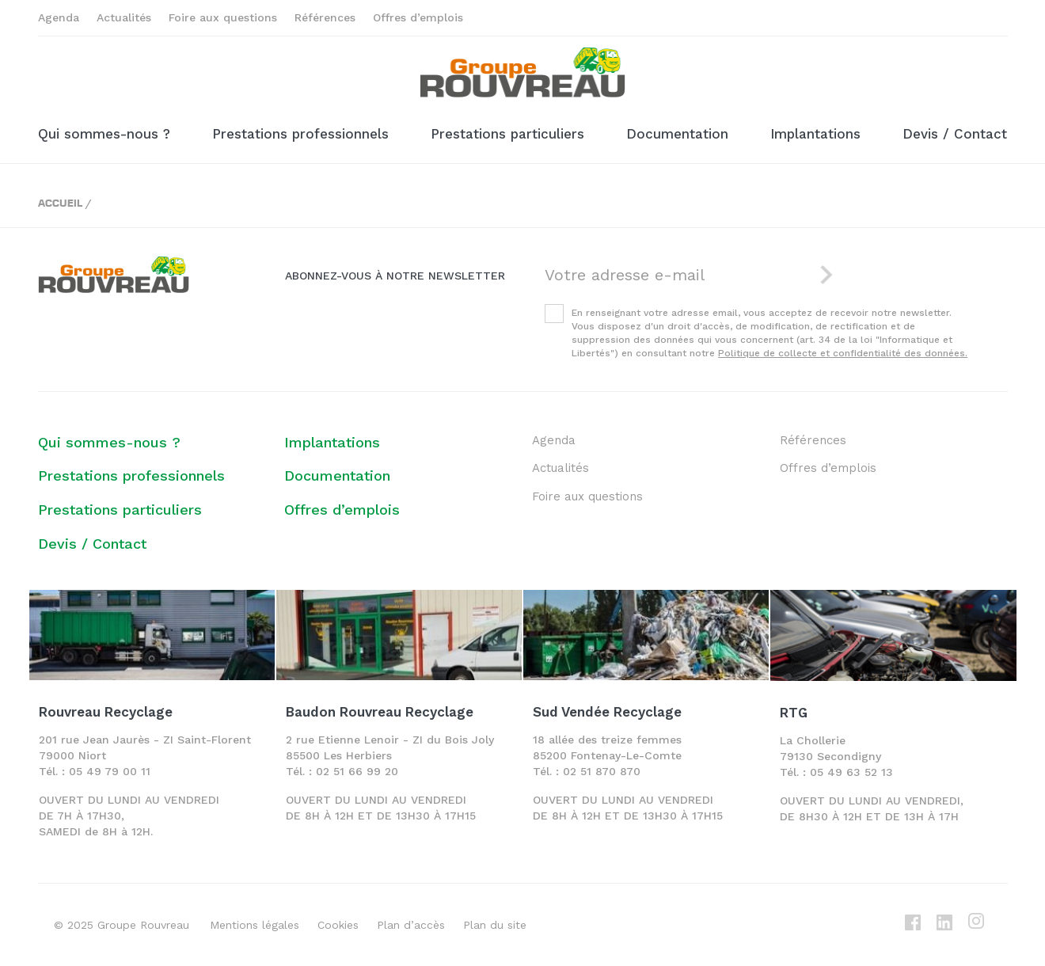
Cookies (338, 924)
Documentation (677, 134)
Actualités (124, 17)
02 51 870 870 (601, 771)
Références (324, 17)
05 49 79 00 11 (109, 771)
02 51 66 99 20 (357, 771)
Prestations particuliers (507, 134)
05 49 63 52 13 (851, 772)
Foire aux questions (223, 17)
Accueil (60, 202)
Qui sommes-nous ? (104, 134)
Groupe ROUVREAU (522, 72)
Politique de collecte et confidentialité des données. (842, 353)
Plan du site (494, 924)
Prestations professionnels (300, 134)
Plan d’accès (411, 924)
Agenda (58, 17)
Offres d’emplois (418, 17)
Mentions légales (254, 924)
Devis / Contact (954, 134)
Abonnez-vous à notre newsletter (395, 275)
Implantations (815, 134)
